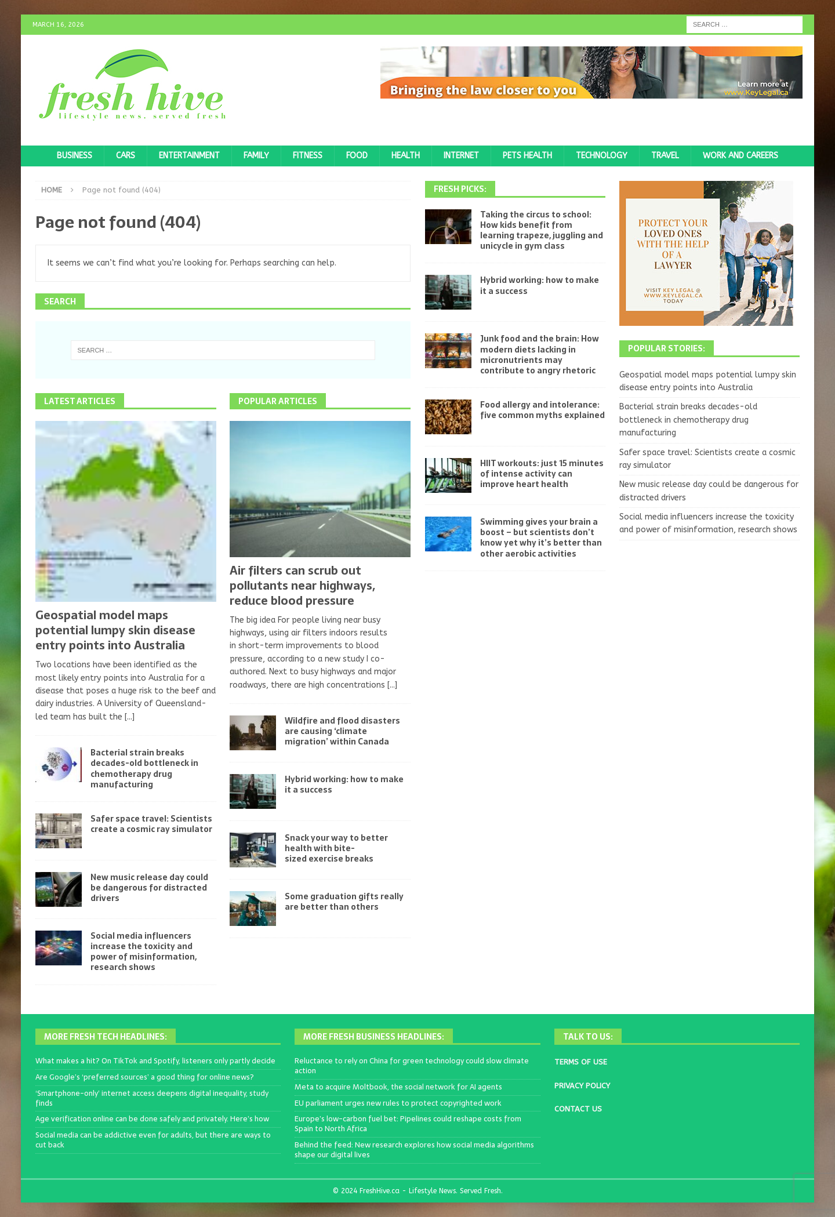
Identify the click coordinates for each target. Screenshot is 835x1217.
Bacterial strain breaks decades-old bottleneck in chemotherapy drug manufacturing (144, 768)
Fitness (307, 156)
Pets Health (527, 156)
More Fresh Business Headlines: (373, 1036)
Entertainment (189, 156)
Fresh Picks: (460, 189)
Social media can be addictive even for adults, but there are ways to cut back (153, 1140)
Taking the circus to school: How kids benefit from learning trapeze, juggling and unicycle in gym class (541, 230)
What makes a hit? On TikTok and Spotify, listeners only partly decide (155, 1061)
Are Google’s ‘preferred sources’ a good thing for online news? (144, 1077)
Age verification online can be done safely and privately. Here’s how (152, 1119)
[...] (130, 717)
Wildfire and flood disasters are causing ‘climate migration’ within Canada (342, 731)
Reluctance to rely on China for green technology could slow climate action (412, 1066)
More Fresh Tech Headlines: (105, 1036)
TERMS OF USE (580, 1062)
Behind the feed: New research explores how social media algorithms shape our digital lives (414, 1150)
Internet (461, 156)
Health (405, 156)
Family (256, 156)
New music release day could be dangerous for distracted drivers (149, 887)
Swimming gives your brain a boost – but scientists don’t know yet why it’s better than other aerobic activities (541, 537)
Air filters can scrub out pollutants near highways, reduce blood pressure (302, 585)
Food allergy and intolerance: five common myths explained (542, 410)
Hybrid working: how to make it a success (344, 784)
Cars (125, 156)
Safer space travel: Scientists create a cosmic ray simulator (151, 823)
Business (74, 156)
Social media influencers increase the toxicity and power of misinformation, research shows (143, 951)
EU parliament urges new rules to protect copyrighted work (398, 1103)
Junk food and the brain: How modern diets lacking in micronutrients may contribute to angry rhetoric (539, 354)
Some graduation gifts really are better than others (344, 901)
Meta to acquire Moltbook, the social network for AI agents (398, 1087)
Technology (601, 156)
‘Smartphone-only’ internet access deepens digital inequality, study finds (151, 1098)
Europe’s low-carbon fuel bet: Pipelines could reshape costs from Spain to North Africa (408, 1124)
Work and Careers (740, 156)
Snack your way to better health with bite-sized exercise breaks (336, 848)
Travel (665, 156)
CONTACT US (578, 1109)
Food (357, 156)
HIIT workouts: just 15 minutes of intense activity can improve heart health (542, 474)
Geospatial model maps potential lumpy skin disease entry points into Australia (115, 630)
